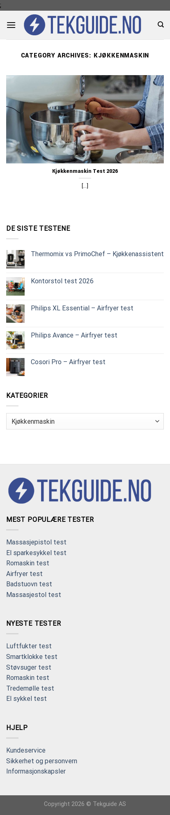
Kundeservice (26, 750)
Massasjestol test (33, 595)
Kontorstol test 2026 (62, 281)
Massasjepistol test (36, 542)
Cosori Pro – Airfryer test (68, 362)
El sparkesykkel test (36, 553)
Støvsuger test (28, 667)
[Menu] (11, 25)
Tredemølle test (30, 688)
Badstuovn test (29, 584)
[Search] (161, 24)
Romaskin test (27, 563)
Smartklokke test (31, 657)
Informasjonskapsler (36, 771)
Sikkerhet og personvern (41, 761)
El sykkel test (26, 699)
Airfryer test (24, 574)
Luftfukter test (29, 646)
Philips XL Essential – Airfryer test (82, 308)
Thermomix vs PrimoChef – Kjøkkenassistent (97, 254)
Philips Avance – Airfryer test (74, 335)
